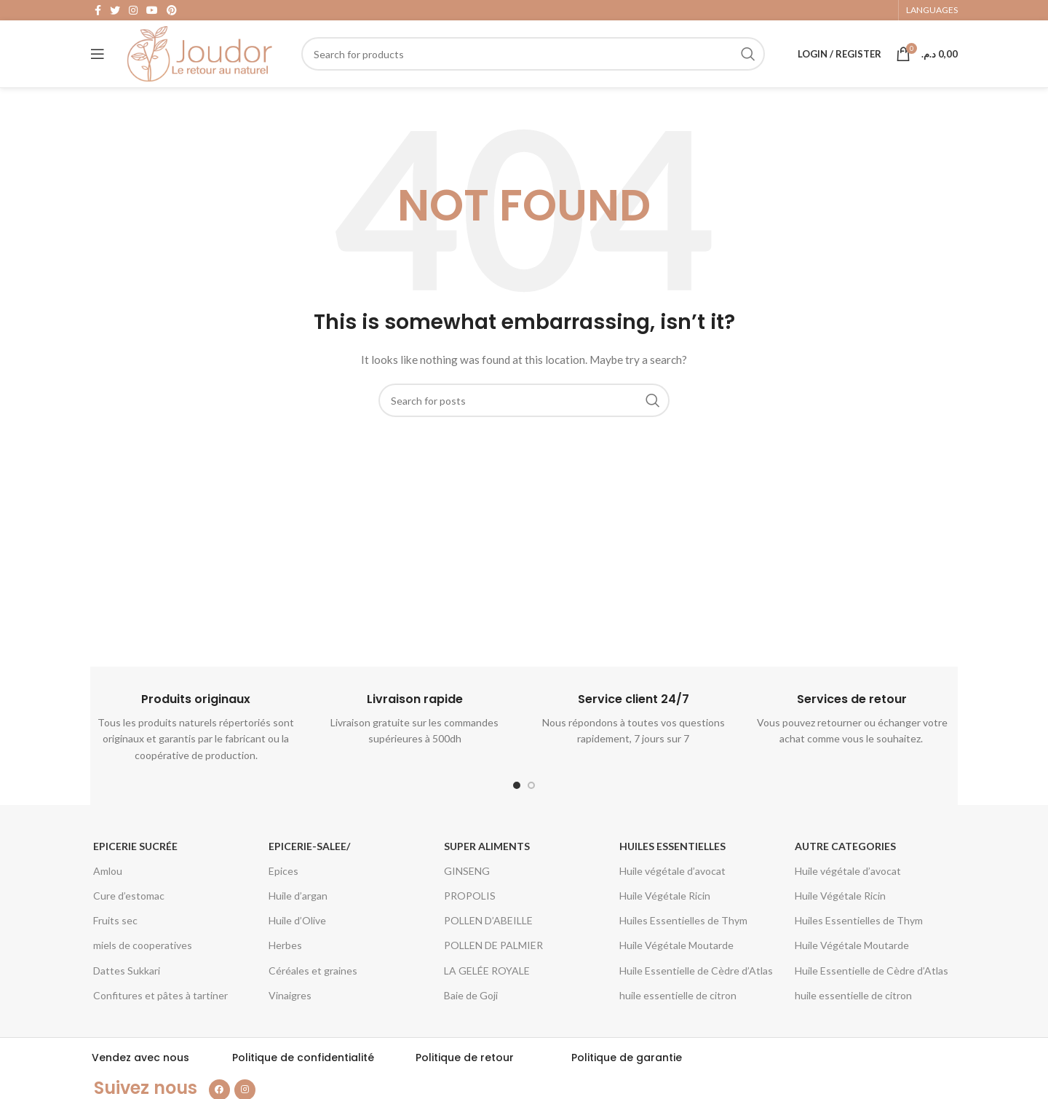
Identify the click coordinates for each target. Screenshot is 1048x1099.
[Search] (533, 62)
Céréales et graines (313, 982)
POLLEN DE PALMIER (493, 957)
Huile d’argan (298, 908)
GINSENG (467, 883)
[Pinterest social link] (171, 11)
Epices (283, 883)
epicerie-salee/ (309, 858)
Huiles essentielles (672, 858)
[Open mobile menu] (97, 61)
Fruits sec (115, 933)
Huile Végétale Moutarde (676, 957)
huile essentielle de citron (678, 1007)
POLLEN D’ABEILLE (488, 933)
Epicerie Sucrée (135, 858)
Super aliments (487, 858)
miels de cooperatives (142, 957)
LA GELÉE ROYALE (487, 982)
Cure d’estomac (128, 908)
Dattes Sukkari (126, 982)
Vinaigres (290, 1007)
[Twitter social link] (115, 11)
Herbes (285, 957)
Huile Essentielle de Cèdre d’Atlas (696, 982)
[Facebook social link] (98, 11)
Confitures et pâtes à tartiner (160, 1007)
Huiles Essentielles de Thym (683, 933)
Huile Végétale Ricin (664, 908)
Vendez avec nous (140, 1070)
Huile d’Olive (297, 933)
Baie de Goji (471, 1007)
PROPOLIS (470, 908)
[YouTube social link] (152, 11)
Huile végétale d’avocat (672, 883)
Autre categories (845, 858)
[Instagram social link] (133, 11)
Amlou (107, 883)
